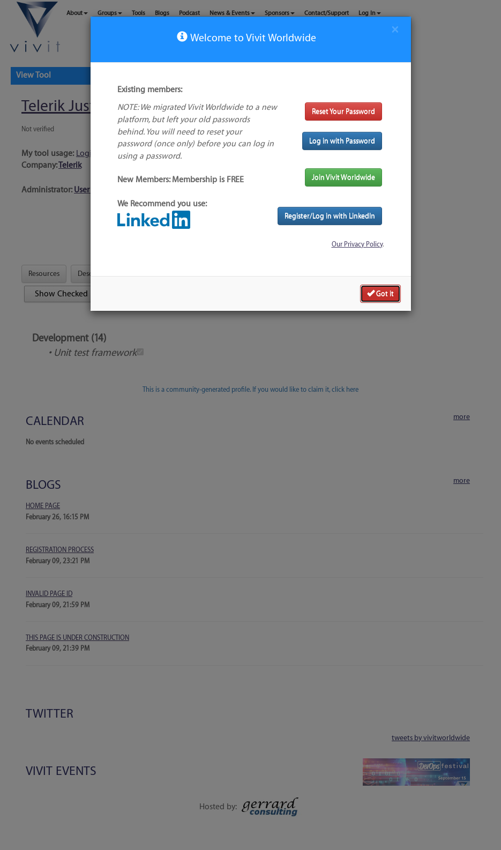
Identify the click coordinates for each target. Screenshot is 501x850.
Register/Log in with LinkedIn (330, 216)
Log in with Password (342, 141)
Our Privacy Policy (357, 244)
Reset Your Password (343, 111)
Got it (380, 293)
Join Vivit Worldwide (343, 177)
